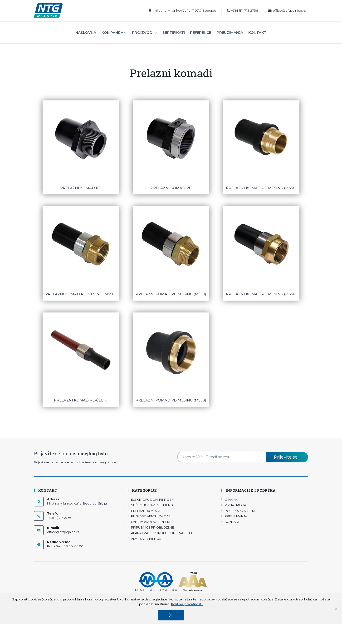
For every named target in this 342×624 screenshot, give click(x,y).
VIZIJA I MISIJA (235, 505)
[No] (336, 608)
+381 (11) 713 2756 (242, 11)
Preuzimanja (230, 32)
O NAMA (231, 499)
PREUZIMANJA (236, 516)
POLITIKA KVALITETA (240, 511)
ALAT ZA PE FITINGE (146, 538)
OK (171, 615)
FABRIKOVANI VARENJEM (150, 522)
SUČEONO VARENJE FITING (152, 505)
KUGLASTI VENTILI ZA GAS (151, 516)
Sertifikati (173, 32)
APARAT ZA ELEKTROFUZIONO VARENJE (162, 533)
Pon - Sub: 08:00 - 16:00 (65, 546)
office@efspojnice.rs (287, 11)
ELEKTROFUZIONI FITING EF (152, 499)
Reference (200, 32)
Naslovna (85, 32)
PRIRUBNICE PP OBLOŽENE (152, 527)
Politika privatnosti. (187, 604)
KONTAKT (232, 522)
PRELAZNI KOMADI (145, 511)
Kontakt (257, 32)
